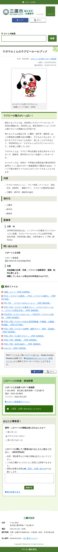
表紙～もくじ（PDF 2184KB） (16, 292)
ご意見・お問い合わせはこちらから (25, 409)
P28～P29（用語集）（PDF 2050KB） (19, 340)
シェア (20, 20)
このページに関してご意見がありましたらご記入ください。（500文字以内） (28, 450)
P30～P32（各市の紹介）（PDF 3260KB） (21, 344)
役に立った (11, 432)
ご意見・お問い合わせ (35, 469)
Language (40, 14)
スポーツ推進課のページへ (18, 402)
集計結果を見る (13, 494)
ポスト (38, 20)
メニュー (50, 14)
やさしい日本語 (30, 2)
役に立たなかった (14, 440)
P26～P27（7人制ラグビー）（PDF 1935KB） (23, 336)
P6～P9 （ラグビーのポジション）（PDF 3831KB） (26, 303)
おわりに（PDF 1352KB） (14, 348)
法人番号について (30, 538)
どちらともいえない (15, 436)
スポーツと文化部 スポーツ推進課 (43, 59)
